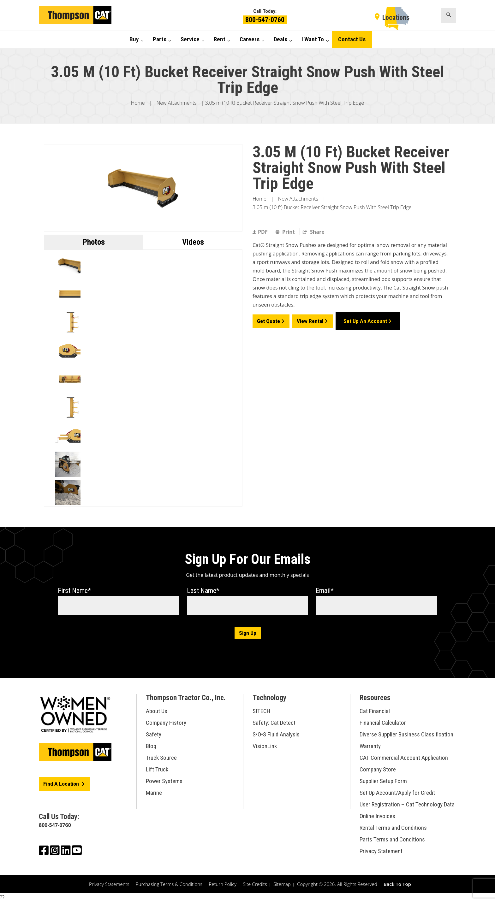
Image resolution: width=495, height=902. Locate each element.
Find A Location (62, 784)
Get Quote (268, 319)
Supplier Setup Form (383, 781)
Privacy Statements (109, 884)
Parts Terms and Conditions (392, 839)
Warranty (370, 746)
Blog (151, 746)
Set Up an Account (366, 319)
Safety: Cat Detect (274, 723)
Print (286, 231)
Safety (153, 734)
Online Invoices (377, 816)
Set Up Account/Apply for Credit (397, 793)
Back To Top (397, 884)
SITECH (261, 711)
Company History (166, 723)
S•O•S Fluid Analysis (276, 734)
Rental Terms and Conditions (393, 828)
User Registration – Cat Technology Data (407, 804)
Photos (94, 242)
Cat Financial (375, 711)
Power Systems (164, 781)
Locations (395, 17)
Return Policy (222, 884)
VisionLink (265, 746)
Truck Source (161, 758)
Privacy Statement (381, 851)
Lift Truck (157, 769)
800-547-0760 (264, 20)
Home (138, 102)
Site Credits (255, 884)
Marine (154, 793)
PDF (260, 231)
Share (314, 231)
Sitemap (282, 884)
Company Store (378, 769)
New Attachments (177, 102)
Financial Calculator (383, 723)
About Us (156, 711)
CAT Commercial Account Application (404, 758)
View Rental (311, 319)
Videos (193, 242)
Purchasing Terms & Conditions (169, 884)
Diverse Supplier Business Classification (406, 734)
